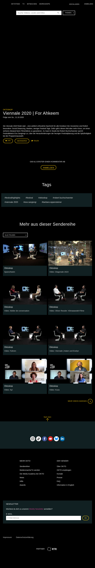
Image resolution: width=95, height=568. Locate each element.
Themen (69, 13)
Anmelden (48, 167)
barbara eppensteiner (52, 202)
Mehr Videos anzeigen (79, 401)
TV (24, 4)
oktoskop (43, 197)
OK (85, 517)
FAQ (58, 481)
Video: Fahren (9, 351)
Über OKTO (61, 466)
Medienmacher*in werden (30, 470)
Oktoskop (8, 110)
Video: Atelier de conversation (16, 310)
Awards (23, 485)
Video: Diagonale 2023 (58, 272)
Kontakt (60, 473)
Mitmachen (32, 4)
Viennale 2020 (12, 202)
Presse (59, 477)
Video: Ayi (8, 389)
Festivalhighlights (13, 197)
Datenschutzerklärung (24, 537)
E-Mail (9, 513)
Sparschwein (9, 272)
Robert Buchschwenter (63, 197)
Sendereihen (25, 466)
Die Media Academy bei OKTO (32, 473)
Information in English (65, 485)
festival (30, 197)
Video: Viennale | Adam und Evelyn (63, 351)
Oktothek (16, 4)
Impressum (7, 537)
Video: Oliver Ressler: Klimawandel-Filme (65, 310)
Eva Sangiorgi (30, 202)
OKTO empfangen (64, 470)
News (22, 477)
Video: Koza (54, 389)
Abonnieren (22, 141)
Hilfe (21, 481)
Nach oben (47, 418)
